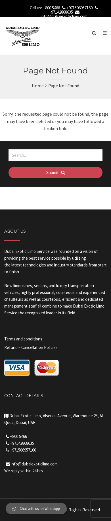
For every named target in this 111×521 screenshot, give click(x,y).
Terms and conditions (23, 339)
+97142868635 (61, 12)
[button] (36, 508)
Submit (55, 172)
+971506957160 (79, 7)
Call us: (36, 7)
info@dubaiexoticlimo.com (64, 16)
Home (38, 85)
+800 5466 (51, 7)
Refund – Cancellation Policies (31, 347)
